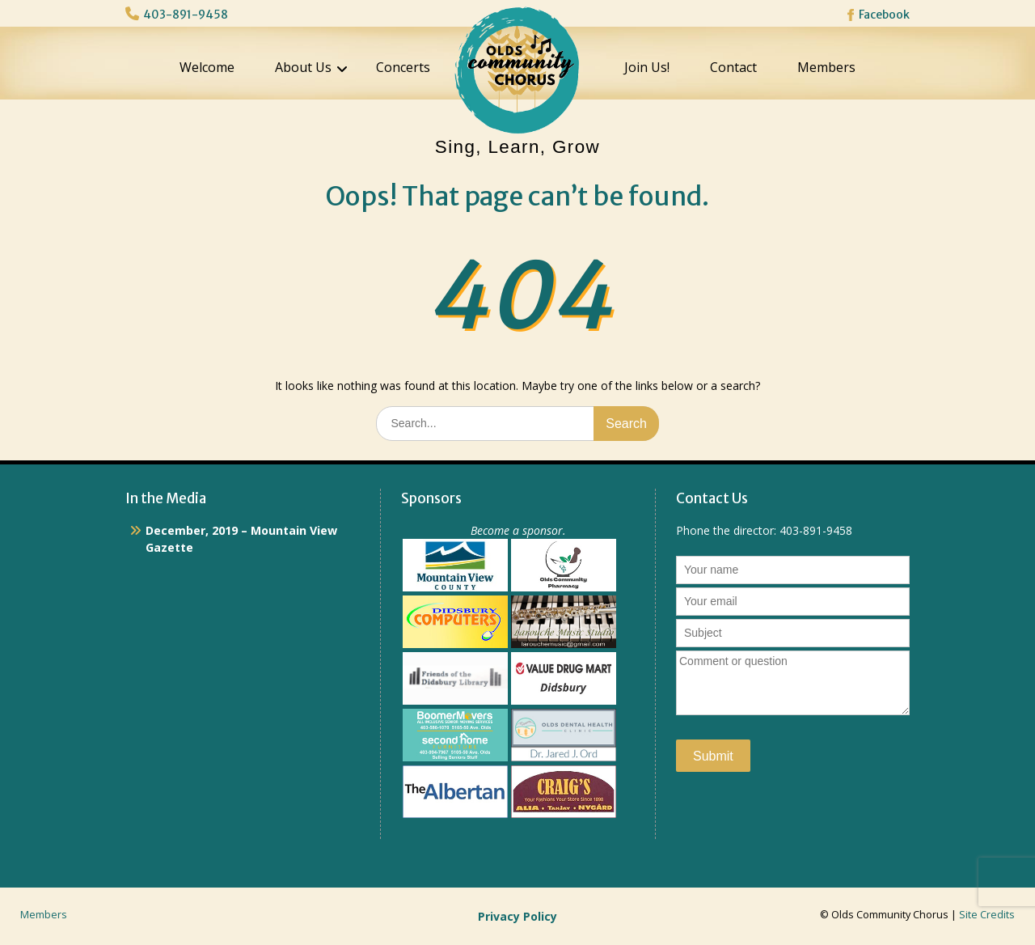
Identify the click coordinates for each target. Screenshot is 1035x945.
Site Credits (987, 915)
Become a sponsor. (518, 530)
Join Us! (647, 67)
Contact (733, 67)
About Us (303, 67)
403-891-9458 (185, 14)
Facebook (884, 14)
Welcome (207, 67)
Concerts (403, 67)
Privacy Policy (517, 916)
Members (826, 67)
